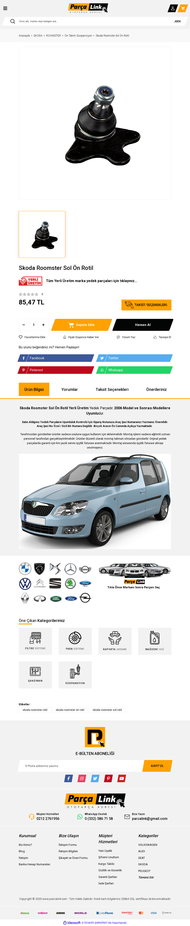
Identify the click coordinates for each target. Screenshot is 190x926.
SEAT (141, 858)
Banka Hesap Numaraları (34, 864)
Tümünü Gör (146, 877)
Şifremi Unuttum (108, 857)
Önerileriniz (156, 389)
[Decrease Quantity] (24, 324)
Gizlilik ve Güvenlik (110, 870)
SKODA (143, 864)
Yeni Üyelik (105, 850)
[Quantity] (33, 324)
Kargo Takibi (106, 864)
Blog (22, 851)
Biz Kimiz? (25, 844)
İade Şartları (106, 883)
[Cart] (183, 8)
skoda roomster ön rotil (70, 710)
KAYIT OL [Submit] (157, 766)
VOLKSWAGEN (147, 844)
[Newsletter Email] (95, 766)
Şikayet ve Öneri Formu (73, 858)
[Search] (95, 21)
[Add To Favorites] (32, 337)
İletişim (23, 858)
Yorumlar (69, 389)
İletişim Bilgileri (68, 851)
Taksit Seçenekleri (112, 389)
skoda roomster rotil (35, 710)
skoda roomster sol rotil (107, 710)
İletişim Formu (68, 844)
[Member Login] (173, 8)
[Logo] (88, 8)
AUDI (141, 851)
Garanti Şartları (107, 877)
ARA (177, 21)
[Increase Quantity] (43, 324)
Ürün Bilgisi (34, 389)
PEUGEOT (144, 871)
